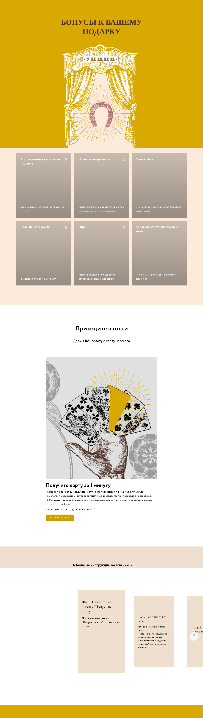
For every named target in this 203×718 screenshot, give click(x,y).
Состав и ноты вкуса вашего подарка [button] (41, 161)
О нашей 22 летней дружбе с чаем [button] (157, 205)
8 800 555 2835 (118, 710)
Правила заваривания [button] (94, 159)
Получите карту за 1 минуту (78, 438)
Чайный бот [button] (144, 159)
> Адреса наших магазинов (101, 698)
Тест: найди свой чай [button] (36, 203)
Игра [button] (82, 203)
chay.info (101, 691)
